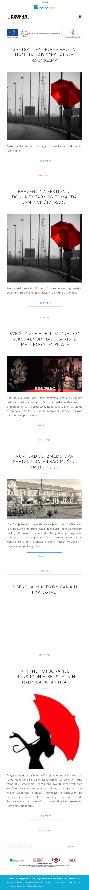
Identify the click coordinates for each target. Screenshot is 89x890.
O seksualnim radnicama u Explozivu (44, 589)
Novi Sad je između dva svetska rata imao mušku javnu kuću (44, 461)
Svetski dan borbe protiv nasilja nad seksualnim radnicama (44, 55)
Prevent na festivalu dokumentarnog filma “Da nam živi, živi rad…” (44, 197)
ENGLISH (45, 2)
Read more (44, 160)
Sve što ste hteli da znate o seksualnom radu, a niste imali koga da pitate (44, 339)
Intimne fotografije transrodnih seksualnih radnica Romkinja (44, 676)
